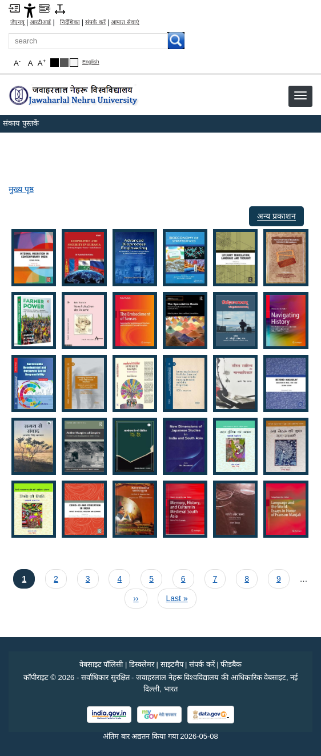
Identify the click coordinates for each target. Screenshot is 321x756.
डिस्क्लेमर (141, 664)
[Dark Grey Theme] (64, 62)
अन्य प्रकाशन (276, 216)
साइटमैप (171, 664)
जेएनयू (17, 22)
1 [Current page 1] (28, 577)
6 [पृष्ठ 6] (185, 577)
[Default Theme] (74, 62)
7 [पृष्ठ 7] (217, 577)
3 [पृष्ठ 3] (89, 577)
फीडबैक (231, 664)
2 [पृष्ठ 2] (57, 577)
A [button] (42, 62)
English (90, 62)
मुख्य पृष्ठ (21, 189)
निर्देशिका (70, 22)
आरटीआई (40, 22)
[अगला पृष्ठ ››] (136, 598)
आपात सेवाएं (125, 22)
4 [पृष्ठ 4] (121, 577)
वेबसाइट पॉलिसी (101, 664)
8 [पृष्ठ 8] (248, 577)
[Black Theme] (54, 62)
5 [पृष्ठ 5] (153, 577)
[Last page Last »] (177, 598)
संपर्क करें (95, 22)
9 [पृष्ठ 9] (280, 577)
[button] (300, 95)
